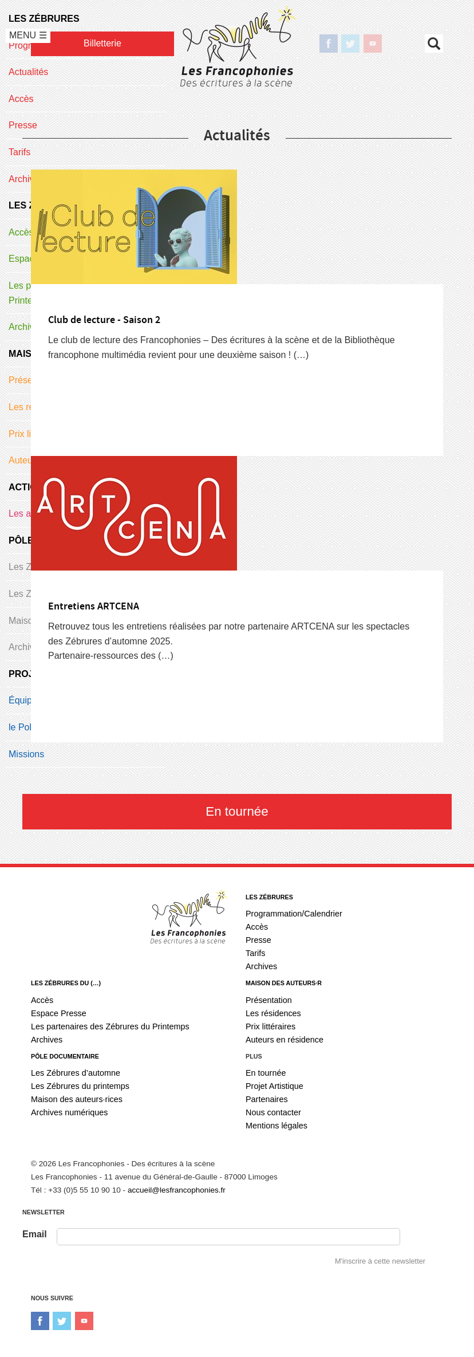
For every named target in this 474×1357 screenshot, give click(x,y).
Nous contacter (273, 1112)
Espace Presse (58, 1013)
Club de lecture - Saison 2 (104, 320)
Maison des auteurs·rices (77, 1099)
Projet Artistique (274, 1086)
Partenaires (267, 1099)
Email (34, 1234)
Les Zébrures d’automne (75, 1072)
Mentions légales (276, 1125)
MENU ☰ (28, 35)
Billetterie (102, 43)
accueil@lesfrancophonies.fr (177, 1190)
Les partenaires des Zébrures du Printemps (110, 1026)
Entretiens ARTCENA (93, 606)
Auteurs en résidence (284, 1039)
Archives (261, 966)
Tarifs (255, 953)
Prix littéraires (270, 1026)
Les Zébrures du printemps (80, 1086)
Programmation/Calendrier (294, 913)
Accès (257, 926)
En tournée (237, 811)
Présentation (269, 1000)
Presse (258, 940)
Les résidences (273, 1013)
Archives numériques (69, 1112)
